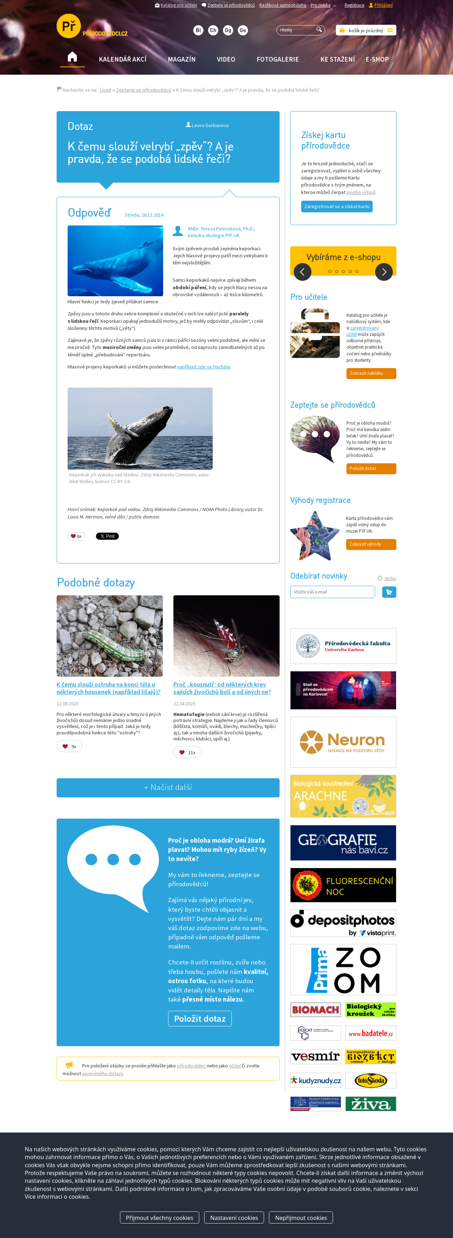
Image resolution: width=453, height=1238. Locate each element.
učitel (235, 1065)
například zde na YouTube (203, 366)
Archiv (390, 578)
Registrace (354, 5)
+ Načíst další (168, 788)
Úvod (105, 90)
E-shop (377, 59)
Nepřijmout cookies (301, 1218)
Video (226, 59)
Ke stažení (337, 59)
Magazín (182, 59)
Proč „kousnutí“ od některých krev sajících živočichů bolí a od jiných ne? (222, 688)
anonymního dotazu (103, 1073)
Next (384, 272)
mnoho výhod (360, 192)
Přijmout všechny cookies (159, 1218)
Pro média (321, 5)
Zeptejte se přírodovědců (231, 5)
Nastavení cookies (234, 1218)
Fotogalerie (278, 59)
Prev (302, 272)
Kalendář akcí (123, 59)
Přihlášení (383, 5)
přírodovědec (191, 1065)
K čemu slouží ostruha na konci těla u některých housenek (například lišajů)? (109, 688)
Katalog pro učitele (179, 5)
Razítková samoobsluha (282, 5)
